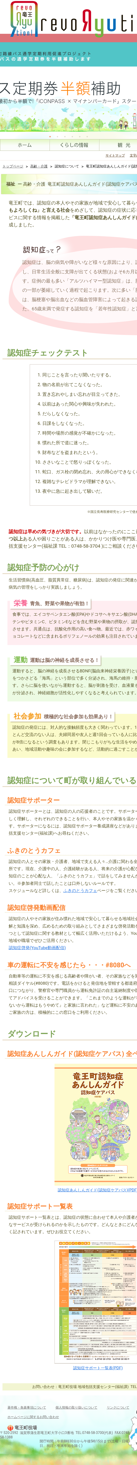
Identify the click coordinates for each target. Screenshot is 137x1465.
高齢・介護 (39, 166)
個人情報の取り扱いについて (76, 1407)
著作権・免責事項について (26, 1407)
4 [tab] (72, 136)
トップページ (12, 166)
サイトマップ (115, 155)
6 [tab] (87, 136)
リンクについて (118, 1407)
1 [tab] (50, 136)
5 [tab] (79, 136)
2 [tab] (57, 136)
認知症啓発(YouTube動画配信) (37, 947)
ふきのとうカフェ (80, 890)
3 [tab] (64, 136)
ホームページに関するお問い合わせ (33, 1417)
